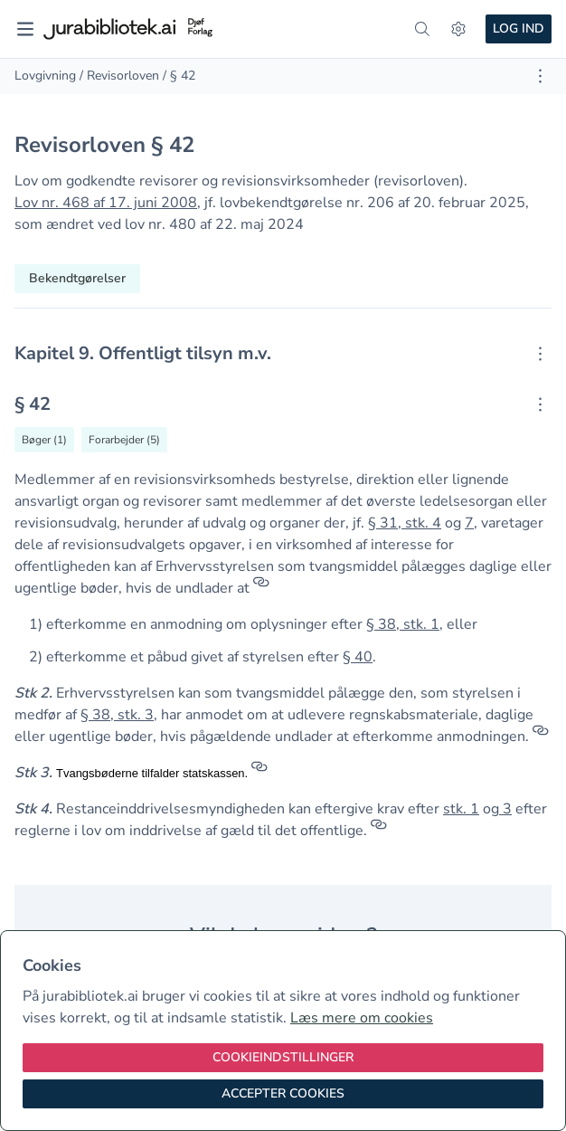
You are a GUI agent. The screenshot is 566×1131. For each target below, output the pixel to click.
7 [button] (469, 523)
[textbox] (283, 353)
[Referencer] (261, 588)
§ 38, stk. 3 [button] (117, 715)
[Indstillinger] (458, 28)
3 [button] (507, 809)
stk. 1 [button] (461, 809)
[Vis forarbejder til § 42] (124, 439)
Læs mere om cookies (361, 1018)
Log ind (518, 28)
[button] (501, 809)
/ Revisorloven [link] (119, 75)
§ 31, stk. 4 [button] (404, 523)
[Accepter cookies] (283, 1093)
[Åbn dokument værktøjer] (540, 76)
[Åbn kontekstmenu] (540, 353)
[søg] (422, 28)
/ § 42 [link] (179, 75)
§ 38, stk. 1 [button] (402, 624)
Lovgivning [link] (45, 75)
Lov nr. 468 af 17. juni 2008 (105, 203)
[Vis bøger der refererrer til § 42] (44, 439)
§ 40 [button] (358, 657)
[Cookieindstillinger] (283, 1057)
